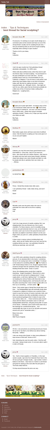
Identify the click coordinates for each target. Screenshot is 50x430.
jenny (14, 219)
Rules (6, 411)
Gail (14, 201)
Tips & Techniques (19, 27)
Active (38, 22)
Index (4, 27)
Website (5, 78)
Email (5, 419)
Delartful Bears (18, 182)
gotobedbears (17, 170)
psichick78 (16, 325)
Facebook (7, 421)
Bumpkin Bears (18, 37)
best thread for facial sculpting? (21, 30)
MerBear (15, 128)
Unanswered (45, 22)
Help (5, 413)
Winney (15, 146)
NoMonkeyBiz (37, 427)
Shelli (14, 63)
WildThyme (16, 253)
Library (6, 405)
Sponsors (7, 407)
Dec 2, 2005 (44, 37)
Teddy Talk (5, 2)
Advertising (7, 409)
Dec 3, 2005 (44, 201)
